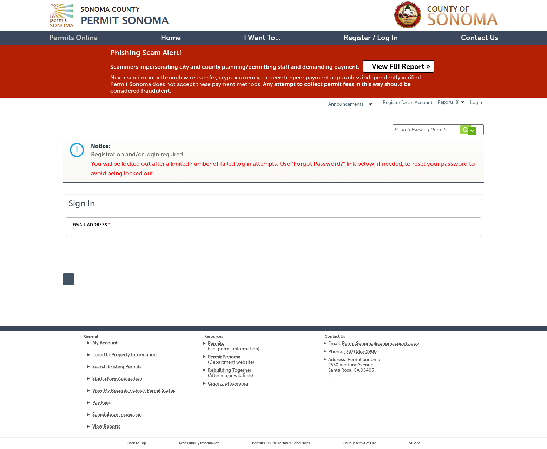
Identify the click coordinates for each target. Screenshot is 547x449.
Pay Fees (101, 402)
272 (414, 443)
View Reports (106, 426)
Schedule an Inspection (117, 414)
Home (171, 37)
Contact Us (479, 37)
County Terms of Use (359, 443)
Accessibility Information (199, 443)
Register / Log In (371, 37)
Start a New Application (117, 378)
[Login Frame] (273, 219)
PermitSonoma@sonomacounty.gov (380, 343)
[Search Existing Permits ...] (438, 129)
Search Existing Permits (116, 366)
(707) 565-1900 (360, 351)
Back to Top (136, 443)
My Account (105, 342)
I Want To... (262, 37)
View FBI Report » (401, 66)
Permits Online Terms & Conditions (281, 443)
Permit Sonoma (224, 356)
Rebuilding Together (229, 370)
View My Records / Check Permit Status (133, 390)
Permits (216, 343)
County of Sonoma (228, 383)
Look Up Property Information (124, 354)
